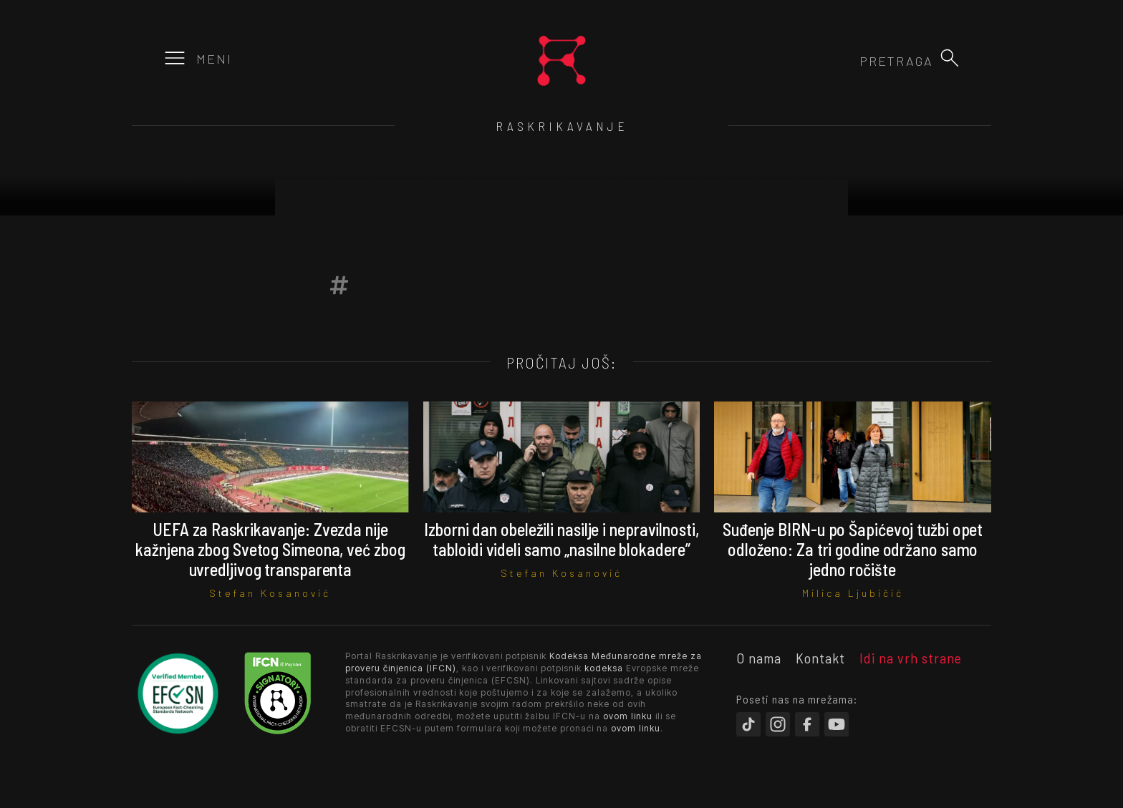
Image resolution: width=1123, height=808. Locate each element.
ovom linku (627, 716)
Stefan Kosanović (270, 593)
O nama (758, 657)
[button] (950, 58)
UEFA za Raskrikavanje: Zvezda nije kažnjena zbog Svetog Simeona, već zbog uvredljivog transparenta (270, 549)
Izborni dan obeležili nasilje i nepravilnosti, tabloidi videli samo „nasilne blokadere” (561, 539)
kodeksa (603, 668)
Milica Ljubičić (853, 593)
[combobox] (856, 60)
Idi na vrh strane (910, 657)
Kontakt (820, 657)
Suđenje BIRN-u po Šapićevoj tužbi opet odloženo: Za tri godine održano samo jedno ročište (853, 549)
